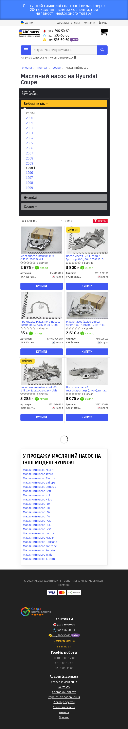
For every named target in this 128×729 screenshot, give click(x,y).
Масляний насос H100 (37, 499)
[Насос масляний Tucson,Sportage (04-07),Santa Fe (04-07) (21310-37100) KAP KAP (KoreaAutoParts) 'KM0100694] (87, 371)
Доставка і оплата (68, 22)
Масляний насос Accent (38, 470)
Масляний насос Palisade (40, 542)
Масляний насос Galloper (40, 482)
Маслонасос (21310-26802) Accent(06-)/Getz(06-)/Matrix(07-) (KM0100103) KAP (87, 323)
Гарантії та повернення (64, 697)
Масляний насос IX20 (37, 520)
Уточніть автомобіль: (30, 93)
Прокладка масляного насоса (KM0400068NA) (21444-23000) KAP (40, 323)
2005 (29, 143)
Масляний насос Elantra (39, 478)
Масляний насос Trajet (38, 554)
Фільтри (100, 220)
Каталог (64, 712)
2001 (29, 123)
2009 (29, 163)
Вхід (103, 22)
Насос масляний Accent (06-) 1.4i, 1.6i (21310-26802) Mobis (39, 389)
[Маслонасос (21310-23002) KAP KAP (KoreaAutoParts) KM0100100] (41, 240)
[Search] (102, 50)
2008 (29, 158)
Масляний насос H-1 (36, 495)
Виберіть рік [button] (36, 104)
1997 (29, 178)
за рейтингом (31, 220)
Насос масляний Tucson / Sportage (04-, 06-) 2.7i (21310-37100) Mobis (85, 258)
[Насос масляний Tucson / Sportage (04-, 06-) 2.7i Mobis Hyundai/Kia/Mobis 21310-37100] (87, 240)
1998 (29, 183)
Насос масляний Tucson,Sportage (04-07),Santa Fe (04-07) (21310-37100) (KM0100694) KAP (85, 389)
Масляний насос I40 (36, 516)
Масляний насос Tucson (39, 559)
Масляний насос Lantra (38, 533)
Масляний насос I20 (36, 508)
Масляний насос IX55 (37, 529)
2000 (29, 118)
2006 (29, 148)
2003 (29, 133)
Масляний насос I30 (36, 512)
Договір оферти (64, 702)
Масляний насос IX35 (37, 525)
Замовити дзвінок (64, 641)
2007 (29, 153)
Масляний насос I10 (36, 504)
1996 (29, 173)
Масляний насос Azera (38, 474)
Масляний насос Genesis (39, 487)
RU (31, 22)
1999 (29, 188)
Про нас (64, 717)
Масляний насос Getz (37, 491)
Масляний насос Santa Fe (40, 546)
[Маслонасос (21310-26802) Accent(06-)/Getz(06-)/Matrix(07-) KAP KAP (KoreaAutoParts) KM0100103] (87, 305)
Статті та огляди (64, 707)
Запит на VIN (64, 646)
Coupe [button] (30, 207)
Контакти (89, 22)
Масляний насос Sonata (39, 550)
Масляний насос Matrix (38, 537)
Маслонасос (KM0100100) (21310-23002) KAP (37, 258)
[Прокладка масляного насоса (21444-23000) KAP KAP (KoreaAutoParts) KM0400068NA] (41, 305)
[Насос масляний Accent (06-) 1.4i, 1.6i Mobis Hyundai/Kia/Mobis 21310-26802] (41, 371)
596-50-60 (56, 31)
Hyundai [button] (32, 198)
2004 (29, 138)
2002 (29, 128)
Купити (41, 286)
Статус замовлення (64, 682)
